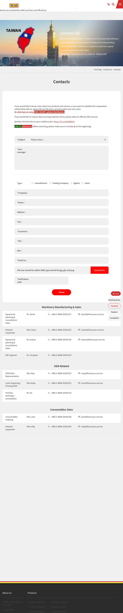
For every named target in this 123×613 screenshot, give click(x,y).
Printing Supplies (58, 608)
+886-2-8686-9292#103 (59, 374)
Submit (61, 292)
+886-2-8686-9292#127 (59, 315)
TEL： (20, 242)
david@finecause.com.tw (91, 315)
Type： (20, 184)
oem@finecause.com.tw (90, 384)
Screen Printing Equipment (41, 608)
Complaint (114, 318)
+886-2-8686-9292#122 (59, 384)
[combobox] (69, 141)
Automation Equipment (61, 603)
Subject (21, 141)
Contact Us (107, 69)
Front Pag (97, 69)
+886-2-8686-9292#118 (59, 394)
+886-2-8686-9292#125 (59, 331)
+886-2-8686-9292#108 (59, 418)
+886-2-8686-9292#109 (59, 428)
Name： (21, 204)
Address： (21, 213)
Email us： (22, 261)
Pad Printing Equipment (40, 603)
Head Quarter (114, 300)
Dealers (114, 312)
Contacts (114, 306)
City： (20, 223)
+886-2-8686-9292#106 (59, 341)
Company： (23, 194)
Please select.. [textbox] (37, 141)
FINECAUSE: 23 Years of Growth (12, 605)
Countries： (23, 232)
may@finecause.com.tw (90, 374)
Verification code (23, 282)
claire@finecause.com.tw (91, 331)
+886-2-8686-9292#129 (59, 356)
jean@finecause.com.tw (90, 418)
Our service (9, 611)
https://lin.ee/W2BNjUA (64, 121)
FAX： (19, 252)
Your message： (22, 152)
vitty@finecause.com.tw (90, 428)
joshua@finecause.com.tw (91, 341)
